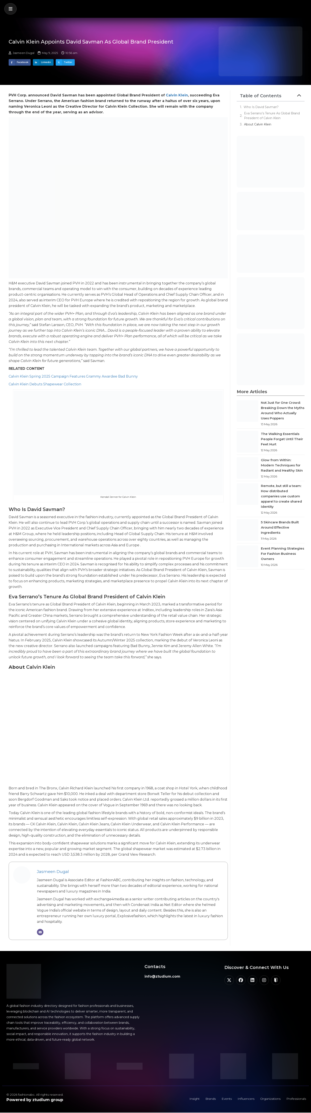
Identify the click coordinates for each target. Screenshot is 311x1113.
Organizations (269, 1099)
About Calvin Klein (257, 124)
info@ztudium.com (162, 976)
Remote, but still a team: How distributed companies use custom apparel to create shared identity (281, 496)
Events (225, 1099)
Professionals (296, 1099)
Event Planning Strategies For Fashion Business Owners (282, 553)
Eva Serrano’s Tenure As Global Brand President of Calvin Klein (272, 115)
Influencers (244, 1099)
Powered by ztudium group (34, 1099)
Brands (208, 1099)
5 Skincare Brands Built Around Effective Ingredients (280, 527)
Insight (192, 1099)
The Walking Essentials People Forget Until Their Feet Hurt (282, 439)
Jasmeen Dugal (53, 871)
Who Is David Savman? (261, 107)
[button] (10, 9)
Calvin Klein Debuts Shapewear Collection (45, 384)
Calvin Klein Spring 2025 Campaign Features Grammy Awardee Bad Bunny (73, 376)
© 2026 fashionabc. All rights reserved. (34, 1095)
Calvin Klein (177, 95)
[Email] (40, 932)
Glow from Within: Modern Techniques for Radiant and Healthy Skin (282, 465)
